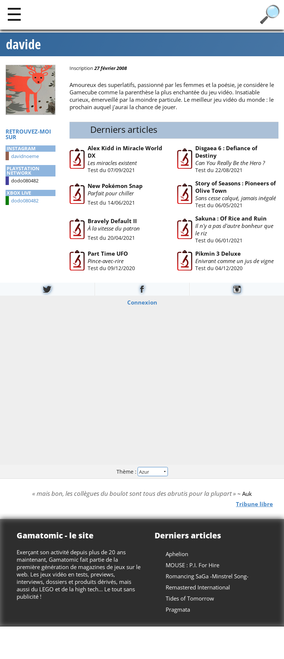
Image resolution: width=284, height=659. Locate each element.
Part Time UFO (107, 253)
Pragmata (178, 609)
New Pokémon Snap (114, 185)
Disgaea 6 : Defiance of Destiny (226, 151)
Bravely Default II (111, 220)
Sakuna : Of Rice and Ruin (230, 218)
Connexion (142, 302)
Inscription (81, 68)
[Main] (14, 14)
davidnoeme (25, 156)
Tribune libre (254, 504)
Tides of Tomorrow (190, 598)
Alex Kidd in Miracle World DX (124, 151)
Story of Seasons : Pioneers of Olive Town (235, 186)
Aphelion (177, 554)
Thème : (142, 471)
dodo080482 (24, 200)
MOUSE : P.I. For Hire (192, 565)
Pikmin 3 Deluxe (217, 253)
